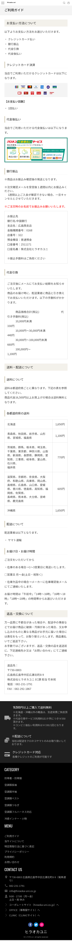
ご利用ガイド (11, 837)
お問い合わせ (11, 863)
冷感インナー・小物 (15, 819)
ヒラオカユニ (36, 932)
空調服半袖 (10, 792)
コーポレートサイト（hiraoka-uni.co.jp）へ (34, 905)
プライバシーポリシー (16, 852)
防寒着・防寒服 (13, 779)
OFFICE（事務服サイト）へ (24, 911)
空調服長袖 (10, 786)
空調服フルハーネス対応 (18, 812)
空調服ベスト (11, 799)
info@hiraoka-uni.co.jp (22, 892)
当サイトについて (14, 842)
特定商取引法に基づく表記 (19, 847)
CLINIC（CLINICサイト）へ (24, 916)
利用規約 (9, 857)
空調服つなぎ (11, 806)
